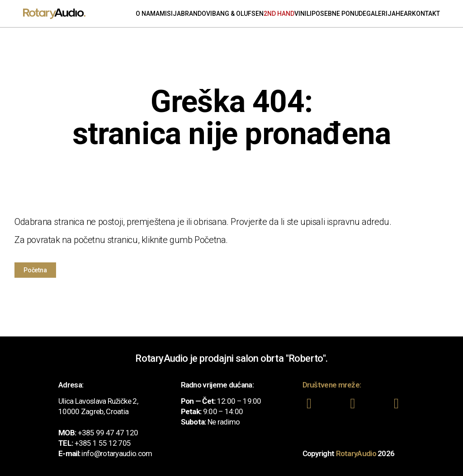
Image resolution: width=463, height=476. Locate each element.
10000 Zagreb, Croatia (93, 410)
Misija (170, 13)
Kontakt (426, 13)
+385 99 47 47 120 (108, 432)
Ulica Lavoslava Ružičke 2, (98, 400)
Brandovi (196, 13)
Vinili (303, 13)
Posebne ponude (339, 13)
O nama (148, 13)
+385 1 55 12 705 (103, 442)
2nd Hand (279, 13)
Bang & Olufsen (238, 13)
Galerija (381, 13)
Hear (404, 13)
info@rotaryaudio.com (116, 452)
